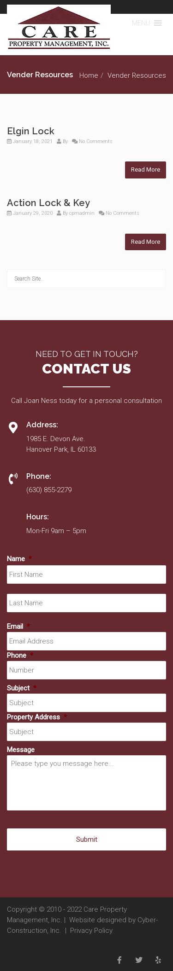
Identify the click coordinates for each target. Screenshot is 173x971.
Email (18, 626)
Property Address (37, 717)
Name (19, 559)
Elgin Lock (30, 131)
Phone (20, 655)
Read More (145, 169)
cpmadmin (82, 213)
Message (21, 750)
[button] (141, 23)
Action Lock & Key (48, 202)
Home (88, 75)
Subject (21, 688)
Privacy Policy (91, 930)
